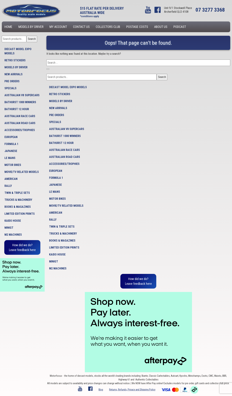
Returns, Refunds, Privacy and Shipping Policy (132, 389)
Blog (101, 389)
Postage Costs (137, 27)
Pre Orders (11, 81)
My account (58, 27)
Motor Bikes (12, 165)
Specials (10, 88)
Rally (8, 186)
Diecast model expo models (17, 51)
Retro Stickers (15, 60)
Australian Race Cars (19, 116)
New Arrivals (13, 74)
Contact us (81, 27)
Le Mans (9, 158)
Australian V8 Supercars (21, 95)
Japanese (10, 151)
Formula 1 (11, 144)
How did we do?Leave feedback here (22, 247)
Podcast (179, 27)
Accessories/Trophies (19, 130)
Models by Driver (30, 27)
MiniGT (8, 227)
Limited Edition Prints (19, 213)
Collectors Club (108, 27)
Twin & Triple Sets (17, 193)
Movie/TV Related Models (21, 172)
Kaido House (12, 220)
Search (32, 39)
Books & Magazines (17, 206)
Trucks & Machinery (18, 199)
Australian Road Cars (19, 123)
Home (8, 27)
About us (160, 27)
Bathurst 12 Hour (16, 109)
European (11, 137)
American (11, 179)
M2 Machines (13, 234)
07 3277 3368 (210, 10)
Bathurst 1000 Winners (20, 102)
